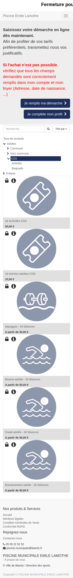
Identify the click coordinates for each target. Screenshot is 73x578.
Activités (17, 163)
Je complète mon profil (47, 114)
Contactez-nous (12, 538)
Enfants (10, 173)
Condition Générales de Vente (21, 522)
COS (14, 158)
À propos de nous (14, 559)
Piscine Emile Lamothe (21, 16)
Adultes (11, 143)
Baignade (17, 168)
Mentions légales (13, 518)
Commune (16, 148)
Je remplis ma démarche (45, 103)
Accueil (7, 514)
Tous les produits (14, 138)
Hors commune (19, 153)
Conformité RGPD (14, 526)
